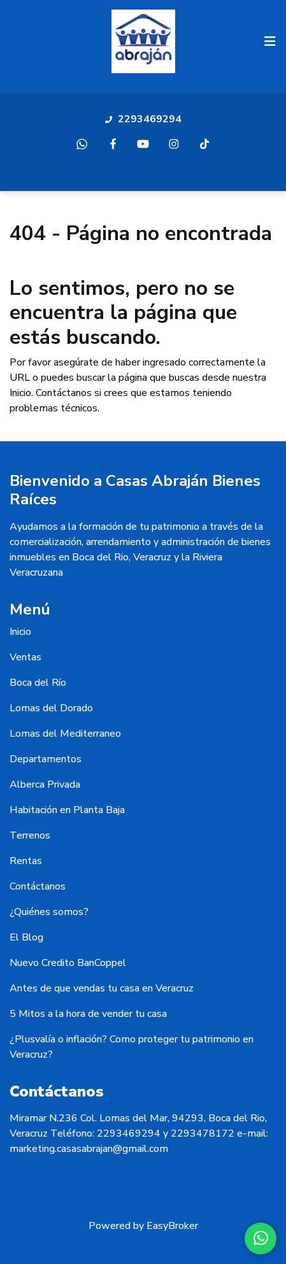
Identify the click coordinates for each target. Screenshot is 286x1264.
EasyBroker (172, 1226)
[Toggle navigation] (270, 41)
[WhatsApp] (260, 1238)
